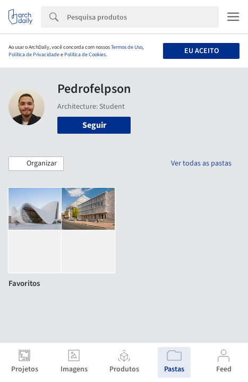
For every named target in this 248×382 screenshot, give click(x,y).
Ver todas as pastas (201, 163)
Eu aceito (201, 51)
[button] (36, 164)
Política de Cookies (85, 54)
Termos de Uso (126, 47)
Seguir (94, 125)
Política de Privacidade (33, 54)
